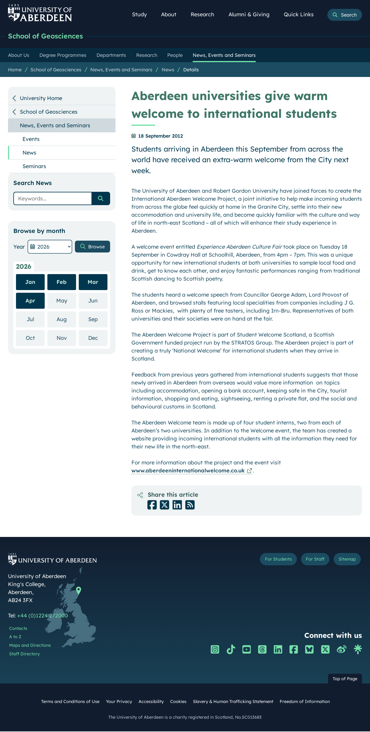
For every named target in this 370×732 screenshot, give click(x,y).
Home (15, 70)
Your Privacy (119, 702)
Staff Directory (24, 654)
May (66, 301)
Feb (62, 282)
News (168, 70)
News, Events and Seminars (121, 70)
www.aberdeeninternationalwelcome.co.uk (188, 471)
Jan (30, 282)
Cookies (178, 702)
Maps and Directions (30, 646)
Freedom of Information (305, 702)
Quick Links (302, 14)
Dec (97, 338)
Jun (97, 301)
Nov (66, 338)
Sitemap (344, 560)
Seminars (34, 166)
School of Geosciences (50, 36)
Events (31, 139)
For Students (262, 560)
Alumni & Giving (252, 14)
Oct (35, 338)
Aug (66, 319)
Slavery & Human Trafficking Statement (233, 702)
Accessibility (151, 702)
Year (19, 247)
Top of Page (345, 679)
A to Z (15, 637)
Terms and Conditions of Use (70, 702)
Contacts (18, 629)
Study (142, 14)
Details (191, 70)
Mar (93, 282)
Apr (30, 301)
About (172, 14)
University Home (41, 98)
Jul (36, 319)
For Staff (306, 560)
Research (206, 14)
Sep (97, 319)
